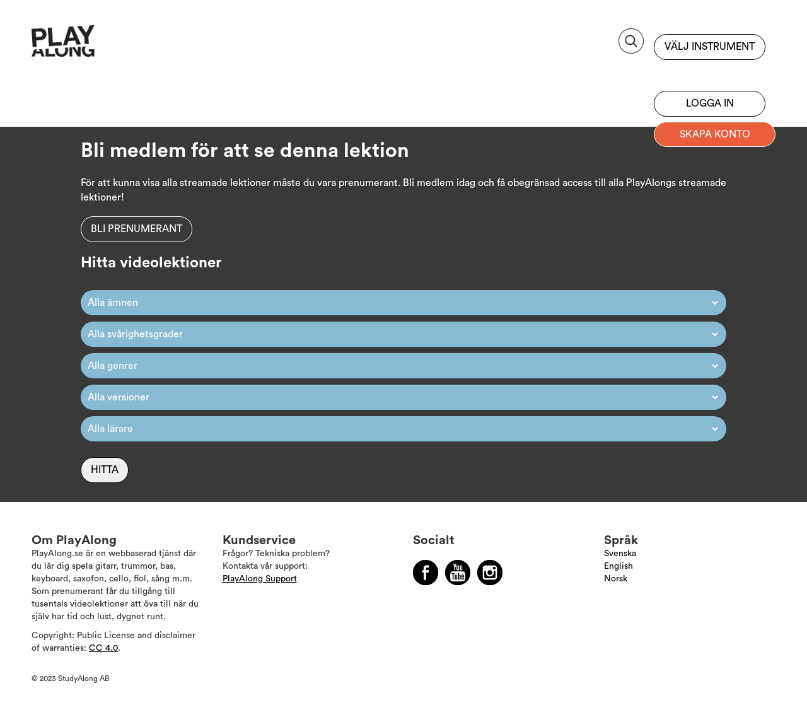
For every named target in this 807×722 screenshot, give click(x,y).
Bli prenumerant (709, 72)
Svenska (620, 553)
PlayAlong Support (260, 578)
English (618, 566)
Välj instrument (710, 47)
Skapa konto (715, 134)
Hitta (105, 470)
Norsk (615, 578)
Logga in (710, 103)
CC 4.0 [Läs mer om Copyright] (103, 648)
